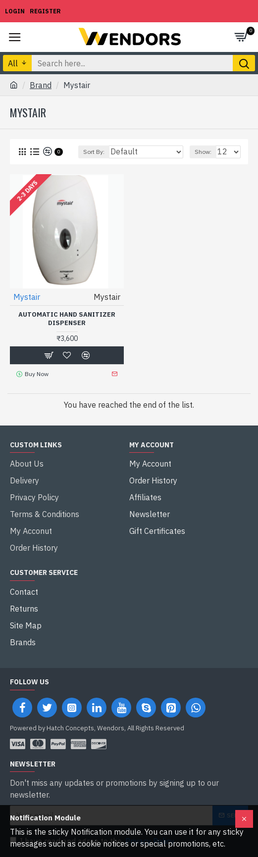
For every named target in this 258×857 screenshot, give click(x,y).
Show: (203, 151)
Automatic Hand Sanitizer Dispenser (66, 319)
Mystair (26, 297)
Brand (41, 85)
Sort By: (93, 151)
